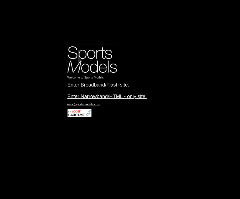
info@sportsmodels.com (83, 104)
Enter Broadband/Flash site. (98, 85)
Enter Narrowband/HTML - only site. (107, 96)
